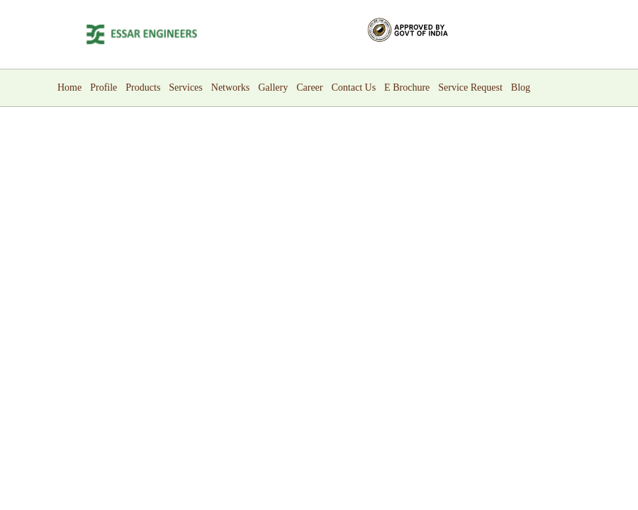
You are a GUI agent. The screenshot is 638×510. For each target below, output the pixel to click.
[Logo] (142, 34)
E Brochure (407, 87)
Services (185, 87)
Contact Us (354, 87)
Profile (103, 87)
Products (142, 87)
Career (309, 87)
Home (69, 87)
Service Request (470, 87)
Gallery (273, 87)
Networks (230, 87)
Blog (520, 87)
